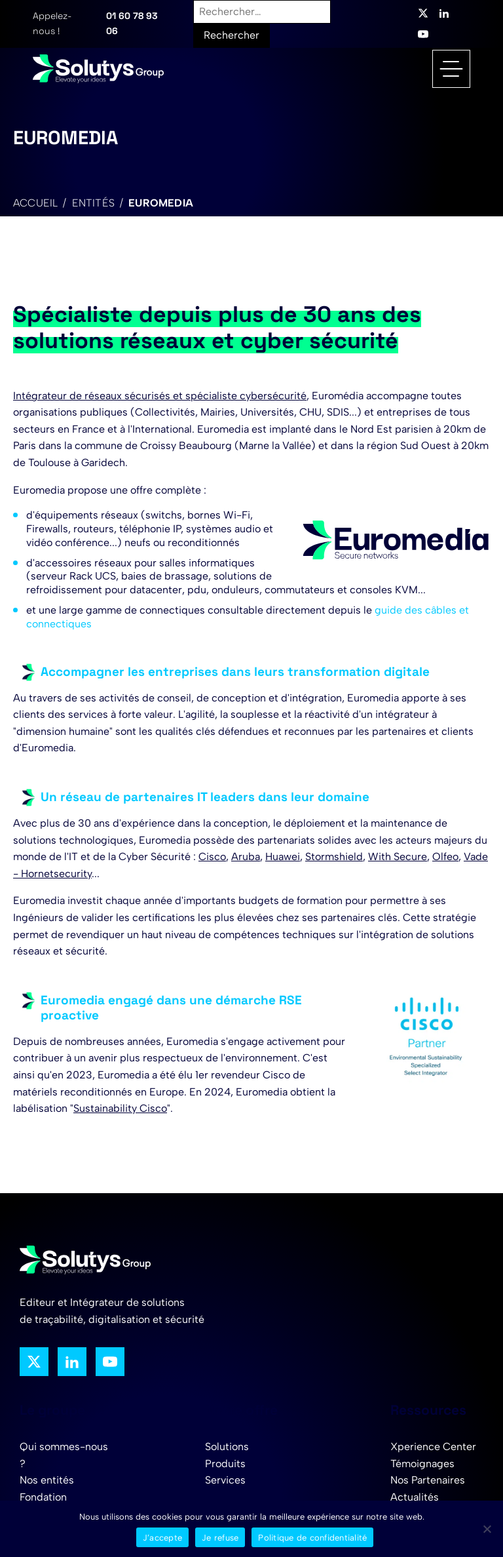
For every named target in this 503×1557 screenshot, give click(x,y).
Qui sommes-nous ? (64, 1455)
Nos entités (47, 1480)
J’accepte (162, 1538)
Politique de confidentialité (312, 1538)
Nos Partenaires (427, 1480)
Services (225, 1480)
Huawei (282, 856)
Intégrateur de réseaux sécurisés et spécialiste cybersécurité (160, 395)
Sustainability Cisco (120, 1108)
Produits (225, 1463)
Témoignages (422, 1463)
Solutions (227, 1446)
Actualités (414, 1497)
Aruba (245, 856)
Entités (93, 203)
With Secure (397, 856)
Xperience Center (433, 1446)
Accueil (35, 203)
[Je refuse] (486, 1528)
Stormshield (334, 856)
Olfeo (445, 856)
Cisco (212, 856)
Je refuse (220, 1538)
